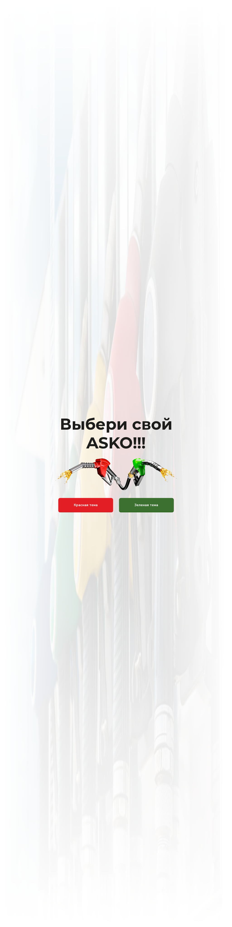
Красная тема (86, 505)
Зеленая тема (146, 505)
